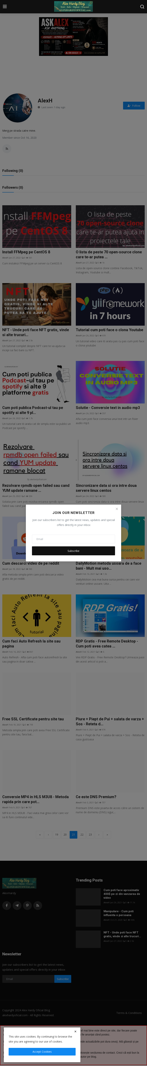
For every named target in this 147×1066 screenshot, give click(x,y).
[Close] (116, 508)
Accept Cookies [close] (42, 1051)
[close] (75, 1031)
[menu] (5, 6)
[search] (142, 6)
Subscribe (73, 551)
